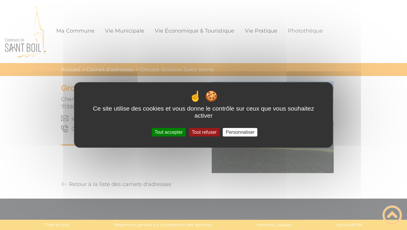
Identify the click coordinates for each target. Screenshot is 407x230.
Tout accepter (169, 132)
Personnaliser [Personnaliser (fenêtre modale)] (240, 132)
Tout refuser (204, 132)
